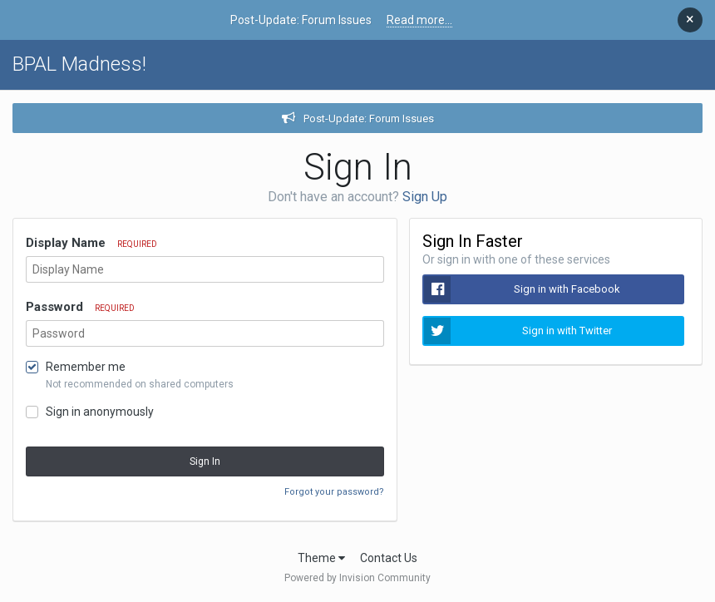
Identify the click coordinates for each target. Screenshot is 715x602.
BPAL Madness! (79, 64)
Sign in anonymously (100, 411)
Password (80, 306)
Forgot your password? (334, 491)
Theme (321, 558)
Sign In (205, 461)
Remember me (86, 366)
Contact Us (388, 558)
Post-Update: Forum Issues (368, 118)
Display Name (91, 242)
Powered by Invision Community (357, 578)
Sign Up (424, 197)
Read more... (419, 20)
